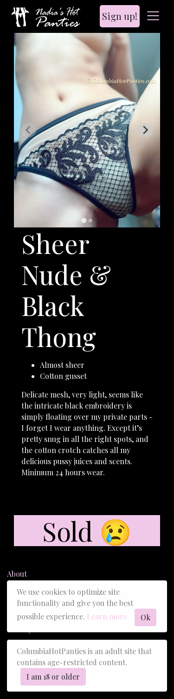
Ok (145, 617)
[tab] (83, 220)
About (17, 574)
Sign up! (119, 16)
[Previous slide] (28, 130)
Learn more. (108, 616)
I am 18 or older (53, 676)
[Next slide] (145, 130)
